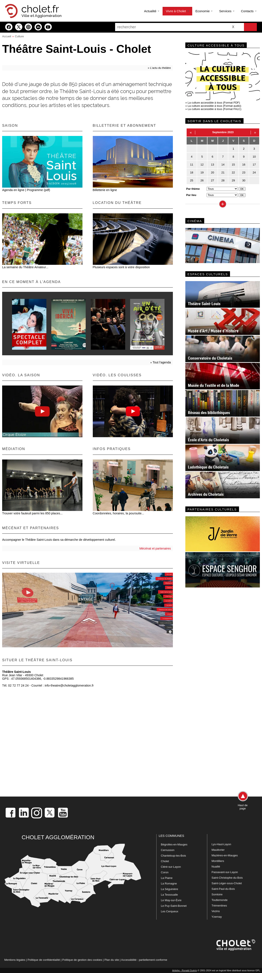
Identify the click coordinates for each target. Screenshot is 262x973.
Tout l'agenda (162, 362)
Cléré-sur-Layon (171, 866)
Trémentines (219, 905)
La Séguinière (169, 889)
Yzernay (217, 916)
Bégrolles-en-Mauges (174, 844)
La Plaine (166, 878)
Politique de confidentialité (43, 959)
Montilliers (218, 861)
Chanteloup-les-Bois (173, 855)
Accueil (6, 36)
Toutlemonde (219, 900)
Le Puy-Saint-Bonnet (174, 905)
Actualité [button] (151, 11)
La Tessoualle (169, 894)
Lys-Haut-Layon (221, 844)
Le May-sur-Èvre (171, 900)
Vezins (216, 911)
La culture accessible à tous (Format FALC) (214, 109)
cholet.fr (40, 9)
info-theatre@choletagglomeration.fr (69, 685)
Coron (164, 872)
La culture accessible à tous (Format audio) (214, 105)
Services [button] (226, 11)
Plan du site (111, 959)
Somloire (217, 894)
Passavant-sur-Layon (225, 872)
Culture (19, 36)
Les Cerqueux (169, 911)
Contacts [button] (249, 11)
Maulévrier (218, 849)
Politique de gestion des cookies (82, 959)
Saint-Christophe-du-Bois (227, 877)
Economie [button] (204, 11)
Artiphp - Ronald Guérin (184, 970)
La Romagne (169, 883)
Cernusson (167, 850)
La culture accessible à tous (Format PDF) (214, 102)
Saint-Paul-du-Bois (223, 888)
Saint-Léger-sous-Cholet (227, 883)
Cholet (165, 861)
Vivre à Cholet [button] (177, 11)
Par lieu (191, 195)
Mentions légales (14, 959)
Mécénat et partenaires (155, 548)
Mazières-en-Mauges (225, 855)
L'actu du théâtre (160, 67)
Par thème (193, 188)
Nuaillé (216, 866)
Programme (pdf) (38, 190)
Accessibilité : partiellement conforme (144, 959)
